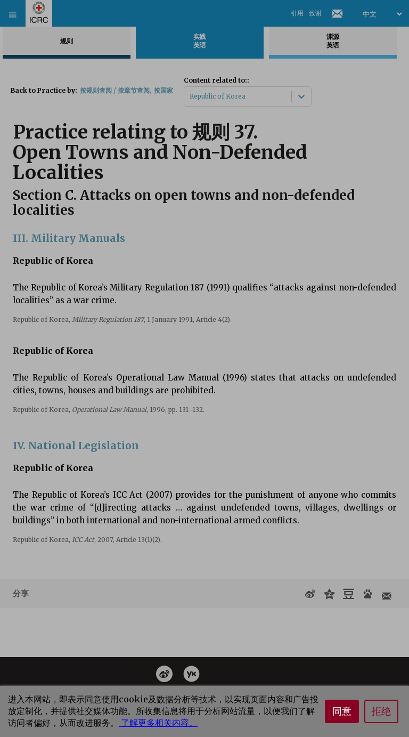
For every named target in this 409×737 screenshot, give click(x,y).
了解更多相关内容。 (158, 722)
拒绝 (381, 711)
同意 (341, 711)
